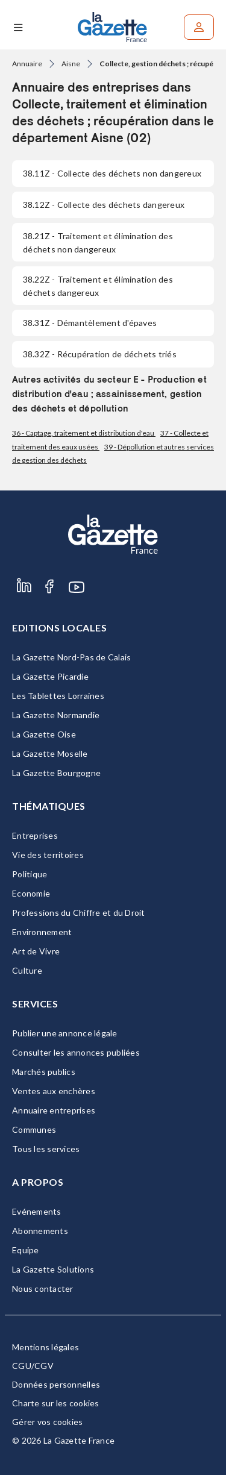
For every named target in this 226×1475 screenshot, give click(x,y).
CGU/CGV (33, 1366)
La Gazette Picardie (50, 676)
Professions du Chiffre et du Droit (78, 912)
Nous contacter (43, 1288)
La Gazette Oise (44, 734)
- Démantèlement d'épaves (90, 323)
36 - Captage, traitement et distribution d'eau (83, 432)
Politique (29, 874)
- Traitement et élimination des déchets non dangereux (98, 242)
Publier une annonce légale (65, 1033)
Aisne (70, 63)
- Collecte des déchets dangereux (103, 204)
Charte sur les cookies (55, 1403)
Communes (34, 1129)
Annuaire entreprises (53, 1110)
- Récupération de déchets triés (100, 354)
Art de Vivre (36, 951)
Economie (31, 893)
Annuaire (27, 63)
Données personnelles (56, 1384)
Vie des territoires (48, 855)
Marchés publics (43, 1071)
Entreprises (35, 835)
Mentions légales (45, 1347)
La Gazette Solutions (53, 1269)
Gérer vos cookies (47, 1422)
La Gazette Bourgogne (56, 773)
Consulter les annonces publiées (76, 1052)
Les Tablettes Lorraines (58, 696)
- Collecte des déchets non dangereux (112, 173)
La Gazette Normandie (55, 715)
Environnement (42, 932)
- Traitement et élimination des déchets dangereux (98, 286)
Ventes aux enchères (53, 1091)
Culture (27, 970)
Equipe (25, 1250)
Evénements (36, 1211)
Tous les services (46, 1149)
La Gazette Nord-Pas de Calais (71, 657)
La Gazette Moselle (50, 753)
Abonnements (40, 1231)
